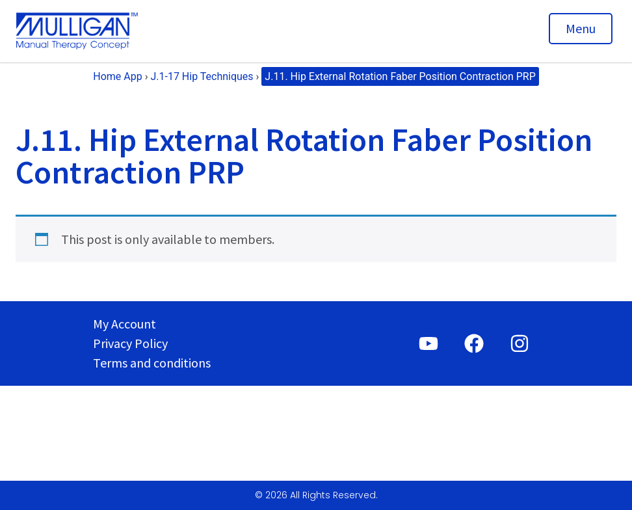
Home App (117, 76)
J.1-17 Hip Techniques (201, 76)
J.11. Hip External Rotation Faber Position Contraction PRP (400, 76)
